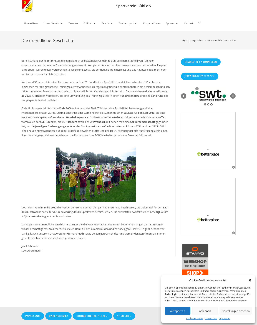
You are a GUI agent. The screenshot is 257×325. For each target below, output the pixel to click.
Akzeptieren (177, 311)
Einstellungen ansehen (235, 311)
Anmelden (124, 315)
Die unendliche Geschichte (221, 40)
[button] (250, 280)
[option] (208, 94)
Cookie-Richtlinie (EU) (92, 315)
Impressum (224, 318)
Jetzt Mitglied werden (200, 76)
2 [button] (208, 104)
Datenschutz (211, 318)
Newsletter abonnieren (201, 61)
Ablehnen (205, 311)
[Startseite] (183, 40)
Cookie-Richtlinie (194, 318)
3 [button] (211, 104)
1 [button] (205, 104)
